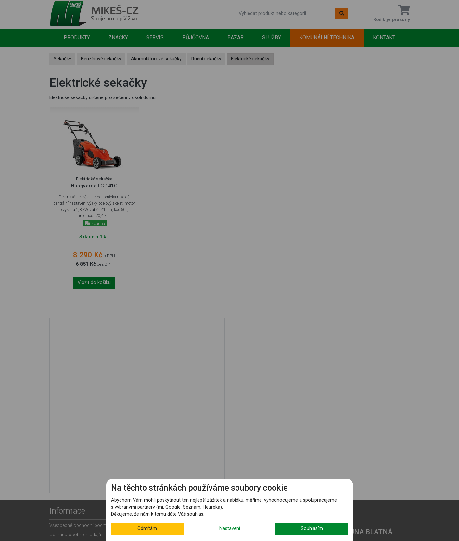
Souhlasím (312, 528)
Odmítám (147, 528)
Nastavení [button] (229, 528)
